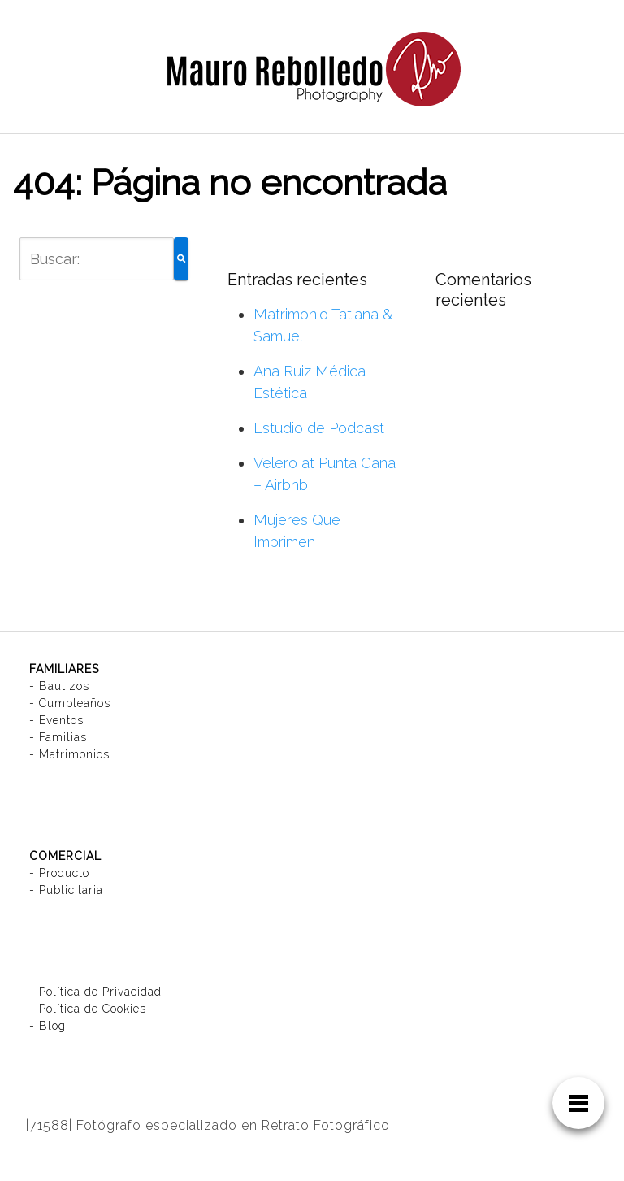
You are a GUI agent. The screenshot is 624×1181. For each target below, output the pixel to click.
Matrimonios (74, 754)
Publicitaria (71, 890)
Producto (64, 872)
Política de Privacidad (100, 991)
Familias (63, 737)
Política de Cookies (92, 1008)
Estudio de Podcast (319, 427)
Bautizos (64, 686)
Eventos (61, 720)
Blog (52, 1025)
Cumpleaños (74, 703)
